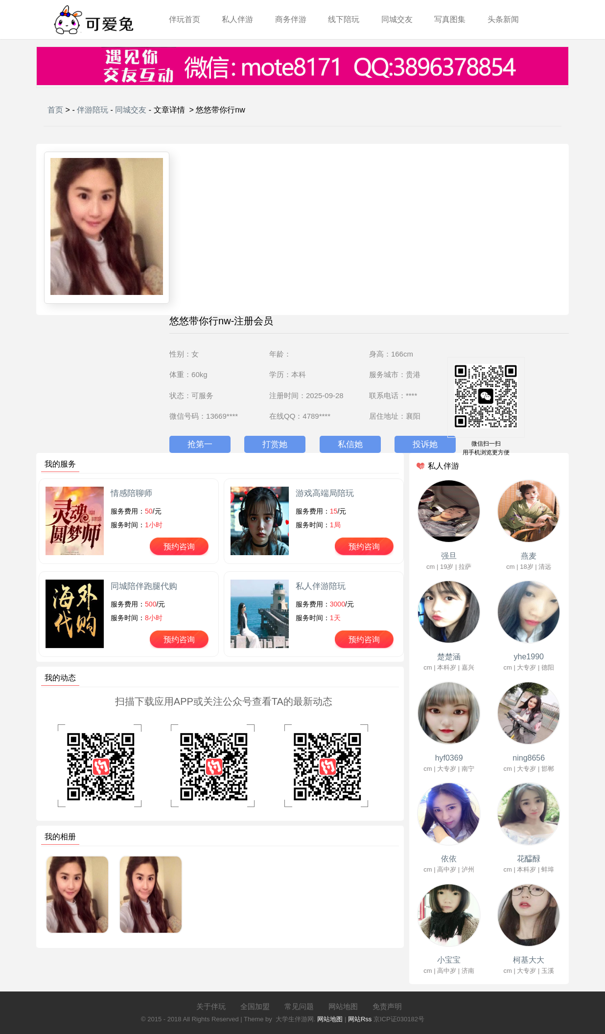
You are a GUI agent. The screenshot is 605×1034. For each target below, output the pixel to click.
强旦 (449, 556)
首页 (55, 110)
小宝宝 (449, 960)
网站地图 (343, 1006)
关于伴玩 (211, 1006)
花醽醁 (528, 858)
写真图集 (449, 19)
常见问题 (299, 1006)
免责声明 (387, 1006)
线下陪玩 (343, 19)
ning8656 (528, 758)
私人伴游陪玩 (321, 586)
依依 (449, 858)
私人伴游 (237, 19)
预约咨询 (179, 546)
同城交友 (397, 19)
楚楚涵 (449, 656)
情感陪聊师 (131, 493)
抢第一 (199, 444)
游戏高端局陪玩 (325, 493)
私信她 (350, 444)
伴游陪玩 (92, 110)
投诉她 (425, 444)
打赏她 (274, 444)
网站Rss (360, 1019)
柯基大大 (528, 960)
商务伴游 (290, 19)
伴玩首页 (184, 19)
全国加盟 (255, 1006)
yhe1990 (529, 656)
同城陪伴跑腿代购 (144, 586)
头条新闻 (503, 19)
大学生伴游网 (295, 1019)
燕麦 (528, 556)
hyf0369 (449, 758)
